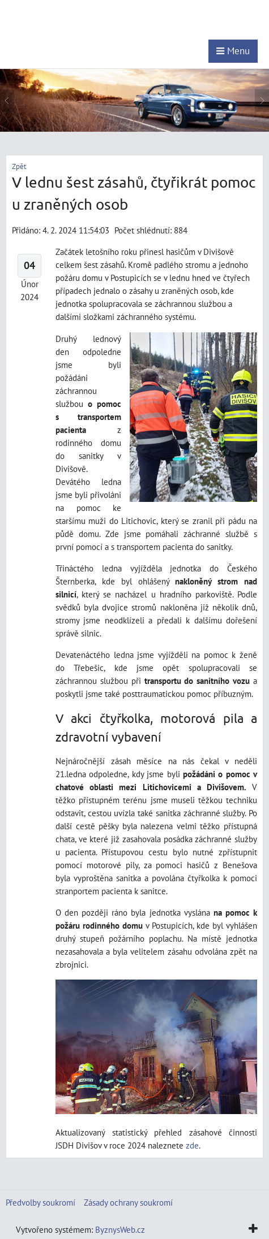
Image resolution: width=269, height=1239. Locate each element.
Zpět (19, 166)
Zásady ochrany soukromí (128, 1202)
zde (192, 1145)
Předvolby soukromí (40, 1202)
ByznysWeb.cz (120, 1229)
